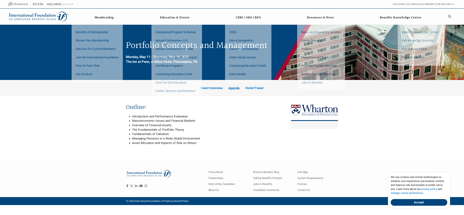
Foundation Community (266, 190)
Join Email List (401, 4)
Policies (302, 184)
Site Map (302, 172)
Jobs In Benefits (262, 184)
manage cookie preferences (407, 193)
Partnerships (215, 178)
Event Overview (212, 88)
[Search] (449, 16)
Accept (419, 202)
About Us (213, 190)
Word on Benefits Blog (266, 172)
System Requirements (310, 178)
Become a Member (423, 4)
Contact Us (303, 190)
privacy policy (429, 189)
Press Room (215, 172)
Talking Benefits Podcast (267, 178)
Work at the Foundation (221, 184)
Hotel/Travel (254, 88)
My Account (445, 4)
